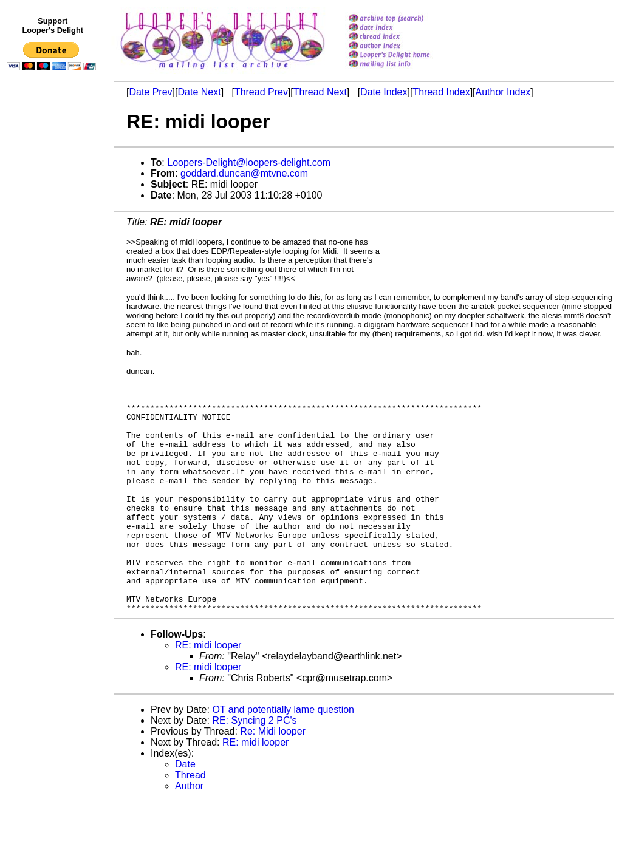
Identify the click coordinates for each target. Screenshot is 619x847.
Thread (190, 820)
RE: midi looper (208, 690)
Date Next (199, 92)
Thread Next (320, 92)
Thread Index (441, 92)
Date (185, 809)
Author (189, 831)
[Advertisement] (53, 326)
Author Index (503, 92)
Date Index (383, 92)
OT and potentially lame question (283, 755)
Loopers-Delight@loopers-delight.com (248, 162)
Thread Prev (261, 92)
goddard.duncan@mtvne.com (244, 173)
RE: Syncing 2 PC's (254, 766)
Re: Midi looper (273, 777)
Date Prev (150, 92)
